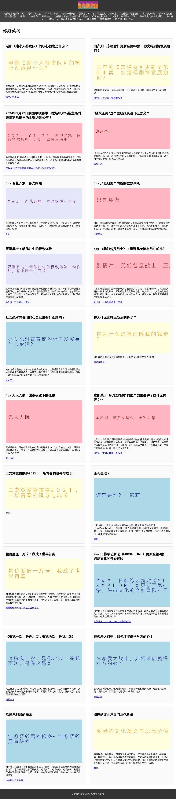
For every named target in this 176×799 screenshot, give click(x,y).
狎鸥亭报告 (10, 16)
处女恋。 (10, 380)
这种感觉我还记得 (129, 13)
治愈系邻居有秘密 (14, 780)
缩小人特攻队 (12, 97)
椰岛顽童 (91, 19)
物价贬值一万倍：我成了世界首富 (22, 607)
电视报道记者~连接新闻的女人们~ (71, 16)
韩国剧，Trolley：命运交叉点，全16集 (97, 13)
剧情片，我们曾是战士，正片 (108, 302)
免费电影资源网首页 (14, 13)
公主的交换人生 (100, 16)
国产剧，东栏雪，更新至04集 (108, 98)
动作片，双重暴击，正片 (18, 302)
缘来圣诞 (98, 164)
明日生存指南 (51, 13)
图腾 (96, 768)
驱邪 (22, 16)
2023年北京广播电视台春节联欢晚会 (65, 19)
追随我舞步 (99, 362)
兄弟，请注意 (34, 13)
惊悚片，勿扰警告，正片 (124, 16)
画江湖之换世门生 (124, 19)
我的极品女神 (165, 13)
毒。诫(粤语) (148, 13)
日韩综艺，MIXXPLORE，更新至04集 (112, 621)
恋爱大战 (98, 696)
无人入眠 (10, 458)
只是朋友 (98, 234)
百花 (8, 234)
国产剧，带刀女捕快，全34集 (108, 453)
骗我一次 (10, 699)
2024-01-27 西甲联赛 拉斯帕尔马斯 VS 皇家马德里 (30, 168)
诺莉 (96, 539)
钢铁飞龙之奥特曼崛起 (151, 16)
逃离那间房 (105, 19)
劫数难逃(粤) (68, 13)
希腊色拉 (46, 16)
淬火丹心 (33, 16)
